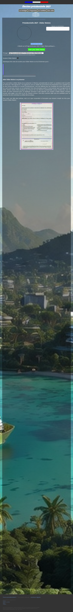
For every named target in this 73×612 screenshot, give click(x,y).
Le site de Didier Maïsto (36, 44)
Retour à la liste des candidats (36, 19)
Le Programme (32, 10)
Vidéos (4, 603)
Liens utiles (50, 10)
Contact (4, 600)
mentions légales (36, 597)
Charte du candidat (6, 602)
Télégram (4, 604)
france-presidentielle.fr (9, 597)
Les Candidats (42, 10)
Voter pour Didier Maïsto (36, 49)
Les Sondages (23, 10)
